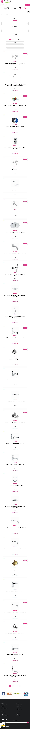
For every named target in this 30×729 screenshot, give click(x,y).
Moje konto (17, 715)
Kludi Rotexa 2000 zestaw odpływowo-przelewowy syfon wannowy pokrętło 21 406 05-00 (15, 676)
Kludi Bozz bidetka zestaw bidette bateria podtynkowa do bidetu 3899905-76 (15, 275)
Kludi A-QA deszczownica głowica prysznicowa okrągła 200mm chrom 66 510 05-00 (15, 507)
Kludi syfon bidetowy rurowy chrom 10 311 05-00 (15, 654)
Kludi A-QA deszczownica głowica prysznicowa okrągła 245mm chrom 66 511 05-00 (15, 233)
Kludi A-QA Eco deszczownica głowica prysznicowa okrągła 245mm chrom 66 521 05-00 (15, 296)
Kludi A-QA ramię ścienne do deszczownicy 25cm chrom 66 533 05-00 (15, 549)
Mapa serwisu (3, 707)
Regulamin (3, 714)
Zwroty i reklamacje (19, 709)
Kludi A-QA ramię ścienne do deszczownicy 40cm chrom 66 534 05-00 (15, 528)
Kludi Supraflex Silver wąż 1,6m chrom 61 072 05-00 (15, 485)
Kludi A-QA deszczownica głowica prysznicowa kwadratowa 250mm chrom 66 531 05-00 (15, 401)
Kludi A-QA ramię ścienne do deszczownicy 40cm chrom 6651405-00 (15, 613)
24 (18, 39)
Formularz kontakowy (4, 715)
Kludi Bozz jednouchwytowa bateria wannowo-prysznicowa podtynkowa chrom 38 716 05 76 (15, 359)
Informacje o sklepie (4, 704)
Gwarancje (17, 708)
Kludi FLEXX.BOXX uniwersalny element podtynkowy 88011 (15, 126)
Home (2, 14)
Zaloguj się (17, 714)
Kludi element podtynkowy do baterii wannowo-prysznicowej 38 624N (15, 570)
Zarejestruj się (18, 713)
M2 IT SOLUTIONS (12, 727)
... (16, 39)
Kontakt (2, 705)
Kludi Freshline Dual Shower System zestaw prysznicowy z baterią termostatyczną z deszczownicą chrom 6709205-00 (15, 85)
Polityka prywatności (4, 708)
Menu (2, 11)
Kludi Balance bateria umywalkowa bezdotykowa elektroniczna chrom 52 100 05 (15, 591)
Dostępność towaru (19, 704)
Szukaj (27, 4)
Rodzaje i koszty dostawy (20, 705)
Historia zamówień (19, 716)
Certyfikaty (3, 706)
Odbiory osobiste (18, 707)
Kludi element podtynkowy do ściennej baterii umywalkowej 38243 (15, 105)
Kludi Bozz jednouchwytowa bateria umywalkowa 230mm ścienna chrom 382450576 (15, 169)
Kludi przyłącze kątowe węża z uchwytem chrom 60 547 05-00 (15, 633)
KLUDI (7, 14)
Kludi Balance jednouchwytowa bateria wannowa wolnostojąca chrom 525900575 (15, 317)
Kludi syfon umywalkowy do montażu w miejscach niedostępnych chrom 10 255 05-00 (15, 190)
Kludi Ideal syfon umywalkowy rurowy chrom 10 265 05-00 (15, 443)
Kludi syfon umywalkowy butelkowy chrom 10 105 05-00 (15, 464)
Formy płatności (18, 706)
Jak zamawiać (3, 713)
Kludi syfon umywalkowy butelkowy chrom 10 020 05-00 (15, 337)
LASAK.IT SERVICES (25, 727)
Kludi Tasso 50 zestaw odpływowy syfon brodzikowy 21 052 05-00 (15, 253)
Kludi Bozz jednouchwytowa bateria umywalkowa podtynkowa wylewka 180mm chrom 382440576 (15, 64)
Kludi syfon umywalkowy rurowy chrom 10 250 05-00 (15, 379)
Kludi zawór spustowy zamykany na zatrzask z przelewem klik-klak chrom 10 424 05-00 (15, 148)
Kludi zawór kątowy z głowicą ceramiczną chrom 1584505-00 (15, 422)
